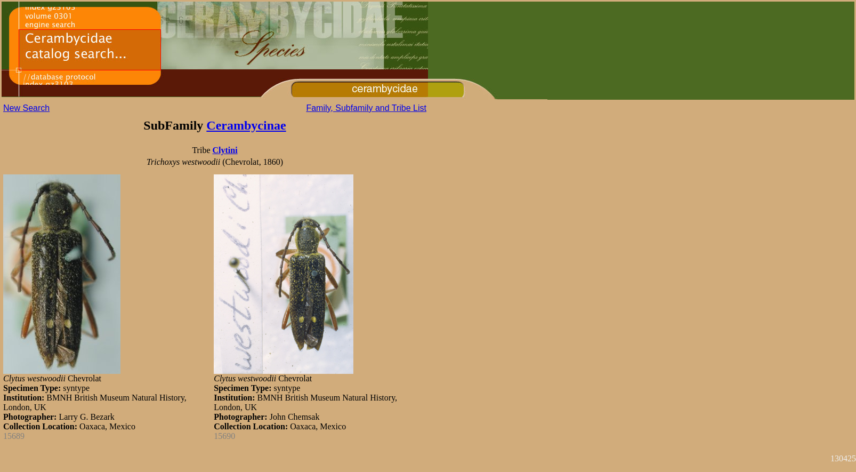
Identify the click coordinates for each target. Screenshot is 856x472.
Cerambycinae (246, 125)
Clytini (224, 150)
